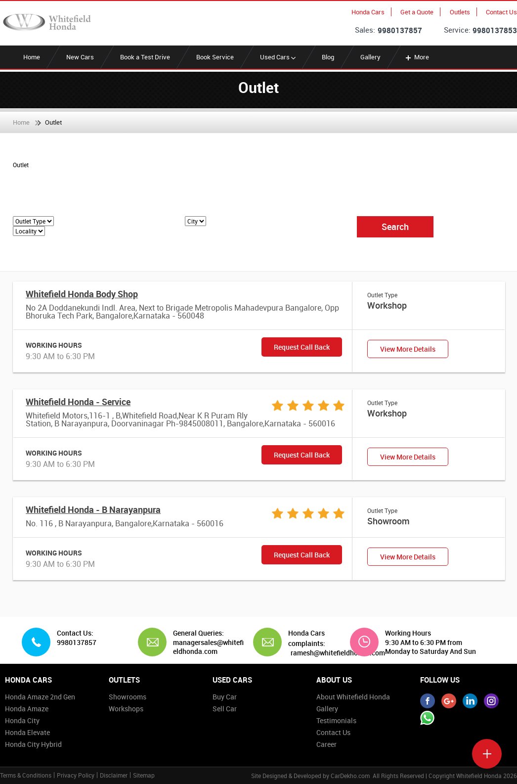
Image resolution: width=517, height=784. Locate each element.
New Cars (80, 56)
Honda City (22, 720)
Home (31, 56)
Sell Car (225, 708)
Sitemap (144, 775)
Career (326, 744)
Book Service (215, 56)
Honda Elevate (27, 732)
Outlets (460, 11)
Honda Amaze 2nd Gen (40, 696)
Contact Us (501, 11)
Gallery (370, 56)
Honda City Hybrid (33, 744)
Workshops (126, 708)
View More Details (407, 349)
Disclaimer (114, 775)
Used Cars (278, 56)
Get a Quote (416, 11)
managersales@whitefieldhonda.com (208, 647)
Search (395, 226)
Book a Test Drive (145, 56)
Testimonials (336, 720)
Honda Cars (368, 11)
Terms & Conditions (25, 775)
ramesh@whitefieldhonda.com (338, 652)
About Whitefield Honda (353, 696)
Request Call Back (302, 347)
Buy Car (225, 696)
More (416, 56)
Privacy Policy (75, 775)
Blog (328, 56)
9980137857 (400, 30)
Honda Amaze (26, 708)
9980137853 (495, 30)
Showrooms (127, 696)
